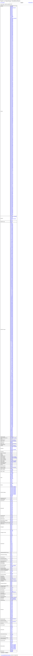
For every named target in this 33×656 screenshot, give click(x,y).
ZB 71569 (11, 291)
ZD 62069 (11, 394)
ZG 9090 (11, 649)
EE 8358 (11, 464)
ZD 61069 (11, 392)
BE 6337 (11, 13)
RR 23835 (11, 199)
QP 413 (11, 564)
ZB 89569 (11, 307)
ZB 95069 (11, 334)
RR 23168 (11, 58)
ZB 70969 (11, 288)
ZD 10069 (11, 376)
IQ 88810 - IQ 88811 (13, 461)
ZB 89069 (11, 303)
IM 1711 (11, 219)
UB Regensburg (30, 2)
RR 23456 (11, 116)
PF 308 (11, 559)
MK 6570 (11, 221)
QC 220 (11, 480)
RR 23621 (11, 148)
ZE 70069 (11, 424)
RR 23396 (11, 103)
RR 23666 (11, 159)
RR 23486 (11, 120)
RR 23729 (11, 174)
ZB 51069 (11, 260)
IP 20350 (11, 471)
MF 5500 (11, 476)
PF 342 (11, 526)
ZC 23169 (11, 348)
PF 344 (11, 527)
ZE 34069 (11, 415)
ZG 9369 (11, 428)
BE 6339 (11, 15)
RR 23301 (11, 85)
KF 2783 (11, 505)
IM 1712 (11, 220)
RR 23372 (11, 97)
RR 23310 (11, 87)
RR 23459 (11, 117)
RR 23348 (11, 90)
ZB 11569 (11, 248)
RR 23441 (11, 113)
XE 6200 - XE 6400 (13, 645)
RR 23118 (11, 43)
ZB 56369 (11, 273)
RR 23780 (11, 186)
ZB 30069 (11, 253)
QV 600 (11, 595)
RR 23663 (11, 158)
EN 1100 (11, 217)
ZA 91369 (11, 244)
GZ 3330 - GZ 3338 (13, 489)
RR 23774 (11, 185)
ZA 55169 (11, 231)
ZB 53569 (11, 269)
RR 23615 (11, 146)
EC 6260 (11, 516)
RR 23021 (11, 24)
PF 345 (11, 528)
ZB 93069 (11, 324)
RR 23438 (11, 112)
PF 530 (11, 556)
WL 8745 (11, 444)
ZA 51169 (11, 226)
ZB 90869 (11, 315)
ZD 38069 (11, 381)
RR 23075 (11, 36)
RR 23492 (11, 121)
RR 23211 (11, 66)
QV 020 (11, 498)
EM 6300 (11, 450)
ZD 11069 (11, 377)
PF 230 (11, 586)
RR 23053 (11, 31)
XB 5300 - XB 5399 (13, 644)
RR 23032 (11, 27)
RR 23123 (11, 44)
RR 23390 (11, 102)
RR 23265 (11, 79)
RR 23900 (11, 210)
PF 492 (11, 541)
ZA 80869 (11, 241)
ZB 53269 (11, 267)
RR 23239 (11, 73)
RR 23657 (11, 157)
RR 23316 (11, 89)
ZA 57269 (11, 235)
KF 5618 (11, 511)
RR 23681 (11, 163)
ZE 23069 (11, 410)
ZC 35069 (11, 356)
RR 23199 (11, 63)
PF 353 (11, 540)
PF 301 (11, 484)
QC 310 (11, 624)
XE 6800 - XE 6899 (13, 646)
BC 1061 (11, 448)
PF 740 (11, 542)
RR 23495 (11, 122)
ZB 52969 (11, 265)
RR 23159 (11, 54)
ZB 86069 (11, 298)
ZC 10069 (11, 341)
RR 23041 (11, 29)
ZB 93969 (11, 329)
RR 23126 (11, 45)
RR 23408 (11, 106)
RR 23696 (11, 167)
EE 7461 (11, 463)
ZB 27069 (11, 252)
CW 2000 (11, 475)
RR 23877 (11, 208)
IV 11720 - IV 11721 (13, 467)
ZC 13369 (11, 344)
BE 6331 (11, 9)
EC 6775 (11, 518)
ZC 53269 (11, 362)
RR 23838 (11, 200)
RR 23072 (11, 35)
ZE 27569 (11, 413)
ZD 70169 (11, 406)
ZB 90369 (11, 312)
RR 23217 (11, 68)
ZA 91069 (11, 242)
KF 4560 (11, 609)
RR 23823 (11, 197)
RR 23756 (11, 180)
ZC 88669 (11, 375)
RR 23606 (11, 145)
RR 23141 (11, 49)
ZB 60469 (11, 283)
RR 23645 (11, 154)
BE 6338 (11, 14)
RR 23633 (11, 151)
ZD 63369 (11, 397)
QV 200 (11, 563)
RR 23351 (11, 91)
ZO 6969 (11, 434)
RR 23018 (11, 23)
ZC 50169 (11, 359)
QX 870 (11, 523)
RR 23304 (11, 86)
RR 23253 (11, 76)
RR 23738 (11, 176)
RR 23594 (11, 142)
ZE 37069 (11, 416)
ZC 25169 (11, 349)
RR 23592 (11, 141)
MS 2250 (11, 477)
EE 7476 (11, 465)
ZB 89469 (11, 306)
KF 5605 (11, 612)
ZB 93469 (11, 327)
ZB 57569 (11, 278)
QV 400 (11, 496)
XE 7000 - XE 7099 (13, 648)
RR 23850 (11, 202)
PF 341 (11, 525)
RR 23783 (11, 187)
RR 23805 (11, 192)
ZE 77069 (11, 426)
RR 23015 (11, 22)
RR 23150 (11, 51)
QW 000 (11, 485)
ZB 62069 (11, 285)
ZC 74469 (11, 371)
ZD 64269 (11, 399)
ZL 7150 (11, 641)
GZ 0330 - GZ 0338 (13, 487)
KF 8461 (11, 514)
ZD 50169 (11, 383)
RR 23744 (11, 177)
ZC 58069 (11, 365)
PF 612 (11, 531)
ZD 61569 (11, 393)
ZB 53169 (11, 266)
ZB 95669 (11, 338)
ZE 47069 (11, 421)
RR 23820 (11, 196)
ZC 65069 (11, 369)
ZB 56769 (11, 276)
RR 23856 (11, 204)
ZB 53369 (11, 268)
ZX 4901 (11, 522)
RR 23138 (11, 48)
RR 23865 (11, 205)
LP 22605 (11, 469)
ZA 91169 (11, 243)
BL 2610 (11, 589)
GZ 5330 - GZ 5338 (13, 491)
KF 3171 (11, 506)
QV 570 (11, 555)
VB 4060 (11, 651)
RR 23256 (11, 77)
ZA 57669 (11, 238)
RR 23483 (11, 119)
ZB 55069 (11, 270)
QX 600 (11, 619)
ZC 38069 (11, 358)
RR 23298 (11, 84)
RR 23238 (11, 72)
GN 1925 (11, 515)
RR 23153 (11, 52)
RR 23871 (11, 207)
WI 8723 (11, 215)
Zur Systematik (2, 2)
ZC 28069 (11, 350)
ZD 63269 (11, 396)
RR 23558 (11, 132)
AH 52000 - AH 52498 (13, 216)
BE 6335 (11, 12)
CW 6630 (11, 642)
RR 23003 (11, 19)
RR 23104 (11, 39)
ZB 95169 (11, 335)
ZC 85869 (11, 373)
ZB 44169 (11, 257)
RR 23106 (11, 40)
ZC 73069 (11, 370)
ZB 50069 (11, 259)
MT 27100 (11, 478)
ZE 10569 (11, 409)
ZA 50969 (11, 225)
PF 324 (11, 537)
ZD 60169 (11, 391)
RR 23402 (11, 105)
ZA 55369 (11, 232)
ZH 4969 (11, 429)
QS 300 (11, 628)
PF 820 (11, 583)
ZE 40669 (11, 419)
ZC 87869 (11, 374)
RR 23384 (11, 100)
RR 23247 (11, 75)
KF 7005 (11, 616)
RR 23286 (11, 82)
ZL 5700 (11, 639)
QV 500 (11, 534)
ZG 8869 (11, 427)
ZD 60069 (11, 390)
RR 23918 (11, 214)
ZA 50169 (11, 224)
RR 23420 (11, 109)
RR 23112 (11, 41)
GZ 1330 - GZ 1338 (13, 488)
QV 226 (11, 631)
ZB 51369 (11, 261)
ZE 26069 (11, 412)
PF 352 (11, 539)
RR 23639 (11, 152)
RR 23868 (11, 206)
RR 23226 (11, 69)
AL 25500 (11, 483)
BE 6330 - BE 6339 (13, 7)
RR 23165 (11, 57)
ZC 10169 (11, 342)
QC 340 (11, 625)
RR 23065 (11, 33)
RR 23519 (11, 126)
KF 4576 (11, 510)
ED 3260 (11, 517)
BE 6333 (11, 10)
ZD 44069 (11, 382)
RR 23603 (11, 144)
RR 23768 (11, 183)
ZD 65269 (11, 402)
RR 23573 (11, 136)
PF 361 (11, 553)
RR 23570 (11, 135)
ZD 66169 (11, 403)
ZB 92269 (11, 322)
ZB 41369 (11, 256)
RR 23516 (11, 125)
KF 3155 (11, 605)
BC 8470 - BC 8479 (13, 445)
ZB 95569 (11, 337)
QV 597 (11, 482)
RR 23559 (11, 133)
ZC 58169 (11, 366)
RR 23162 (11, 56)
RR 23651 (11, 155)
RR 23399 (11, 104)
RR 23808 (11, 193)
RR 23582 (11, 138)
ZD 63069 (11, 395)
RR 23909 (11, 212)
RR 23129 (11, 46)
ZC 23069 (11, 347)
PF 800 (11, 585)
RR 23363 (11, 94)
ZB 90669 (11, 314)
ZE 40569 (11, 418)
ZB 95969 (11, 340)
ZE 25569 (11, 411)
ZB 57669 (11, 279)
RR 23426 (11, 111)
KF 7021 (11, 513)
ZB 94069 (11, 330)
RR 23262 (11, 78)
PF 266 (11, 499)
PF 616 (11, 532)
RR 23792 (11, 189)
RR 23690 (11, 165)
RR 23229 (11, 70)
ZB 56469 (11, 274)
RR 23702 (11, 169)
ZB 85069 (11, 297)
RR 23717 (11, 173)
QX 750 (11, 643)
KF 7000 (11, 615)
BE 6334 (11, 11)
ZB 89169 (11, 304)
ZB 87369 (11, 301)
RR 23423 (11, 110)
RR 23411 (11, 107)
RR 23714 (11, 172)
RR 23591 (11, 140)
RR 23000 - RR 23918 (13, 18)
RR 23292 (11, 83)
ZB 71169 (11, 290)
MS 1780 (11, 521)
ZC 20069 (11, 346)
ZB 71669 (11, 292)
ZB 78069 (11, 296)
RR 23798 (11, 191)
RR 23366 (11, 95)
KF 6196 (11, 512)
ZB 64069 (11, 286)
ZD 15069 (11, 379)
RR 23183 (11, 60)
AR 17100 (11, 587)
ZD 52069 (11, 385)
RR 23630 (11, 150)
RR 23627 (11, 149)
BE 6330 (11, 8)
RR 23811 (11, 194)
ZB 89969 (11, 310)
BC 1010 (11, 447)
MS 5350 (11, 495)
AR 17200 (11, 591)
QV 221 (11, 557)
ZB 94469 (11, 332)
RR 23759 (11, 181)
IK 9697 (11, 468)
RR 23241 (11, 74)
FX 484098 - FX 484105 (13, 457)
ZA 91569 (11, 245)
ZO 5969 (11, 433)
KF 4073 (11, 508)
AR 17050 (11, 473)
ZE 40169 (11, 417)
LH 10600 (11, 16)
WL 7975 (11, 462)
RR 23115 (11, 42)
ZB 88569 (11, 302)
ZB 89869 (11, 309)
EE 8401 (11, 466)
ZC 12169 (11, 343)
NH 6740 (11, 458)
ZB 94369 (11, 331)
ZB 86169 (11, 299)
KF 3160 (11, 606)
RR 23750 (11, 179)
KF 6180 (11, 614)
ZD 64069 (11, 398)
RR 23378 (11, 99)
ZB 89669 (11, 308)
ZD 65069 (11, 401)
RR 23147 (11, 50)
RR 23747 (11, 178)
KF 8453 (11, 617)
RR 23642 (11, 153)
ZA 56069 (11, 233)
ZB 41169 (11, 254)
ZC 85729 (11, 372)
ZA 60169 (11, 239)
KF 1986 (11, 503)
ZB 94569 (11, 333)
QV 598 (11, 560)
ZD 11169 (11, 378)
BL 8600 (11, 535)
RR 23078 (11, 37)
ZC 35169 (11, 357)
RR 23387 (11, 101)
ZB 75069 (11, 295)
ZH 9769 (11, 431)
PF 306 (11, 479)
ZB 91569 (11, 317)
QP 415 (11, 572)
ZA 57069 (11, 234)
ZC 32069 (11, 353)
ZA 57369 (11, 236)
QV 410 (11, 497)
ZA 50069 (11, 223)
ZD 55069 (11, 387)
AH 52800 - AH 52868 (13, 446)
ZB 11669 (11, 249)
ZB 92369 (11, 323)
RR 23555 (11, 131)
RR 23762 (11, 182)
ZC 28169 (11, 351)
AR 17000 (11, 472)
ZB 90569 (11, 313)
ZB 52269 (11, 263)
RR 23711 (11, 171)
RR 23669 (11, 160)
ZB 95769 (11, 339)
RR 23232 (11, 71)
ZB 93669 (11, 328)
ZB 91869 (11, 319)
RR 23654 (11, 156)
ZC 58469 (11, 367)
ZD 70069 (11, 405)
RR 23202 (11, 64)
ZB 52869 (11, 264)
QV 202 (11, 568)
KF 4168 (11, 509)
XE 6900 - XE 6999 (13, 486)
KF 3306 (11, 507)
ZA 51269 (11, 227)
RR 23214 (11, 67)
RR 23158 (11, 53)
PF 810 (11, 582)
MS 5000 (11, 573)
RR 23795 (11, 190)
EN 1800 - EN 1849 (13, 218)
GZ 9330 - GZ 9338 (13, 494)
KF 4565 (11, 610)
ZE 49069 (11, 422)
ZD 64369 (11, 400)
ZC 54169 (11, 364)
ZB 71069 (11, 289)
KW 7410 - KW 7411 (13, 443)
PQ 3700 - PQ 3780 (13, 618)
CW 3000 (11, 566)
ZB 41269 (11, 255)
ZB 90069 (11, 311)
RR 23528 (11, 128)
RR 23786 (11, 188)
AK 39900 (11, 650)
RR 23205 (11, 65)
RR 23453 (11, 115)
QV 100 (11, 545)
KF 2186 (11, 602)
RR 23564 (11, 134)
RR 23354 (11, 92)
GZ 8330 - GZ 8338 (13, 493)
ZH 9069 (11, 430)
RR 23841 (11, 201)
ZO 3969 (11, 432)
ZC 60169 (11, 368)
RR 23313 (11, 88)
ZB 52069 (11, 262)
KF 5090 (11, 611)
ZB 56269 (11, 272)
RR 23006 (11, 20)
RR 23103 (11, 38)
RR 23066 (11, 34)
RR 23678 (11, 162)
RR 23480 (11, 118)
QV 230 (11, 547)
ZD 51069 (11, 384)
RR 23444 (11, 114)
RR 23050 (11, 30)
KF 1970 (11, 601)
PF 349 (11, 529)
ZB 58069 (11, 280)
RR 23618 (11, 147)
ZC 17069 (11, 345)
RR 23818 (11, 195)
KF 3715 (11, 608)
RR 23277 (11, 81)
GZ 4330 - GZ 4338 (13, 490)
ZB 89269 (11, 305)
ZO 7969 (11, 435)
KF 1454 (11, 502)
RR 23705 (11, 170)
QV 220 (11, 481)
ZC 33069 (11, 354)
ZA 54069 (11, 229)
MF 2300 (11, 530)
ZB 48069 (11, 258)
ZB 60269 (11, 282)
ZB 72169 (11, 294)
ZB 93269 (11, 325)
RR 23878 (11, 209)
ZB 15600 (11, 634)
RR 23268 (11, 80)
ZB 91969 (11, 320)
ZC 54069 (11, 363)
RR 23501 (11, 123)
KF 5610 (11, 613)
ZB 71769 (11, 293)
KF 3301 (11, 607)
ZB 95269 (11, 336)
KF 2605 (11, 604)
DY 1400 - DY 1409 (13, 599)
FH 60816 (11, 459)
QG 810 (11, 17)
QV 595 (11, 550)
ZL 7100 (11, 640)
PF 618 (11, 533)
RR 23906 (11, 211)
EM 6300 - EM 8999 (13, 449)
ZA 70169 (11, 240)
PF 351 (11, 538)
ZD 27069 (11, 380)
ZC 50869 (11, 360)
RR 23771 (11, 184)
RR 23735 (11, 175)
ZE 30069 (11, 414)
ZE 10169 (11, 408)
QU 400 (11, 543)
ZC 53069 (11, 361)
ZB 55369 (11, 271)
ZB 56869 (11, 277)
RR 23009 (11, 21)
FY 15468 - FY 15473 (13, 460)
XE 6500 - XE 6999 (13, 565)
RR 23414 (11, 108)
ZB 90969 (11, 316)
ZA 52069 (11, 228)
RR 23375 (11, 98)
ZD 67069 (11, 404)
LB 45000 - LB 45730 (13, 597)
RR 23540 (11, 129)
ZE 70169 (11, 425)
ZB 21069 (11, 251)
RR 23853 (11, 203)
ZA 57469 (11, 237)
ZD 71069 (11, 407)
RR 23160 (11, 55)
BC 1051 (11, 451)
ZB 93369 (11, 326)
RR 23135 (11, 47)
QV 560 (11, 520)
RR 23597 (11, 143)
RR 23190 (11, 61)
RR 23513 (11, 124)
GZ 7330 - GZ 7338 (13, 492)
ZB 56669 (11, 275)
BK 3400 (11, 474)
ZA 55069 (11, 230)
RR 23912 (11, 213)
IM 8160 (11, 442)
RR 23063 (11, 32)
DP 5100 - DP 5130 (13, 598)
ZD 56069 (11, 388)
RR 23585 (11, 139)
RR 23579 (11, 137)
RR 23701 (11, 168)
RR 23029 (11, 26)
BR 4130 (11, 524)
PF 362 (11, 554)
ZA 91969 (11, 246)
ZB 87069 (11, 300)
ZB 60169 (11, 281)
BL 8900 (11, 626)
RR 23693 (11, 166)
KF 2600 (11, 603)
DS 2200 (11, 627)
